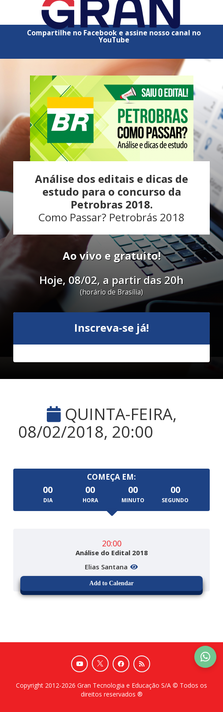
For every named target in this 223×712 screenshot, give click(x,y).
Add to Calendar (111, 583)
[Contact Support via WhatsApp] (205, 657)
